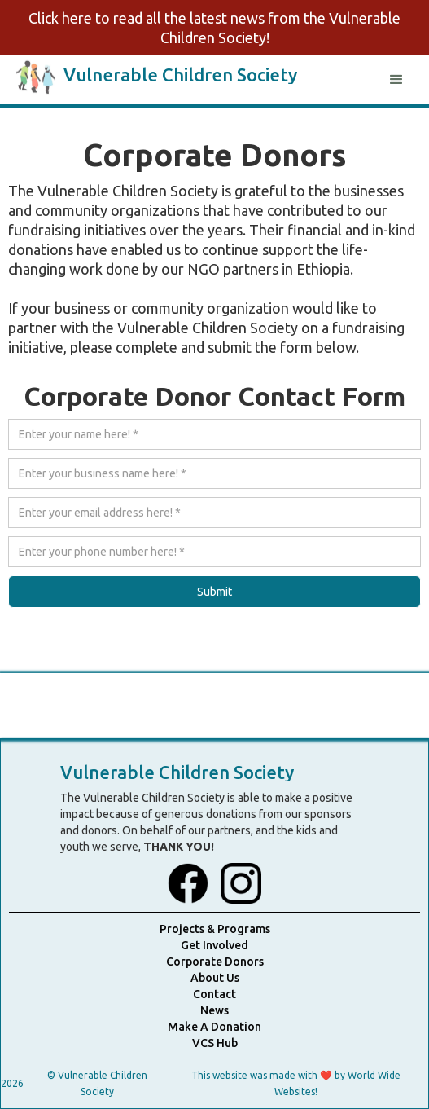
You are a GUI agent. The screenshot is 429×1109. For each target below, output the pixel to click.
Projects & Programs (215, 928)
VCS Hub (215, 1043)
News (214, 1010)
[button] (396, 79)
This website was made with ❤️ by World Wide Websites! (296, 1083)
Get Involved (214, 945)
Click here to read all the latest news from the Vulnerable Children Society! (214, 28)
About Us (214, 977)
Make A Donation (214, 1026)
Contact (214, 994)
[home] (156, 75)
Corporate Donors (215, 961)
